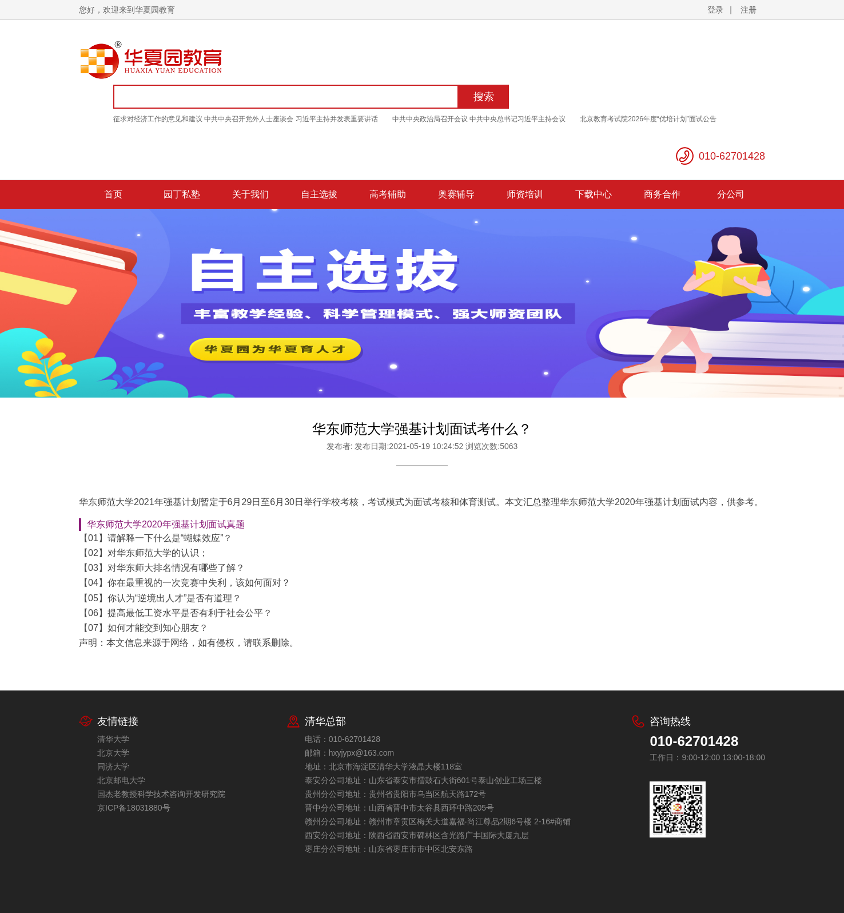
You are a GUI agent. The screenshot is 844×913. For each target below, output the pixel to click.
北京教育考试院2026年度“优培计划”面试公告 (648, 119)
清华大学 (113, 739)
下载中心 (593, 194)
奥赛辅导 (456, 194)
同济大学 (113, 766)
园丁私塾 (182, 194)
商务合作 (662, 194)
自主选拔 (319, 194)
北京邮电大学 (121, 780)
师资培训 (525, 194)
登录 (715, 9)
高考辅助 (387, 194)
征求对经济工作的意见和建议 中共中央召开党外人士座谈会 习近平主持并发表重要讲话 (245, 119)
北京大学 (113, 752)
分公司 (731, 194)
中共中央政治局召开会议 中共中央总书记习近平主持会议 (479, 119)
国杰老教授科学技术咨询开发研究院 (161, 794)
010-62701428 (732, 156)
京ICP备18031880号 (133, 807)
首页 (113, 194)
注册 (749, 9)
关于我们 (250, 194)
